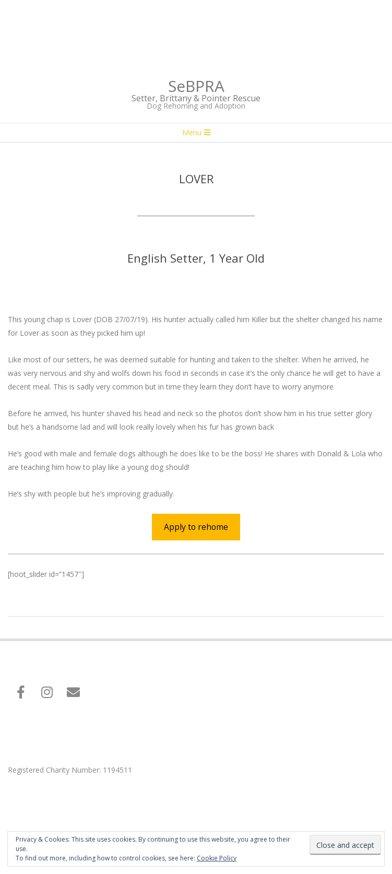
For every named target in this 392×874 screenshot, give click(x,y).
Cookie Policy (216, 858)
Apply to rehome (196, 527)
